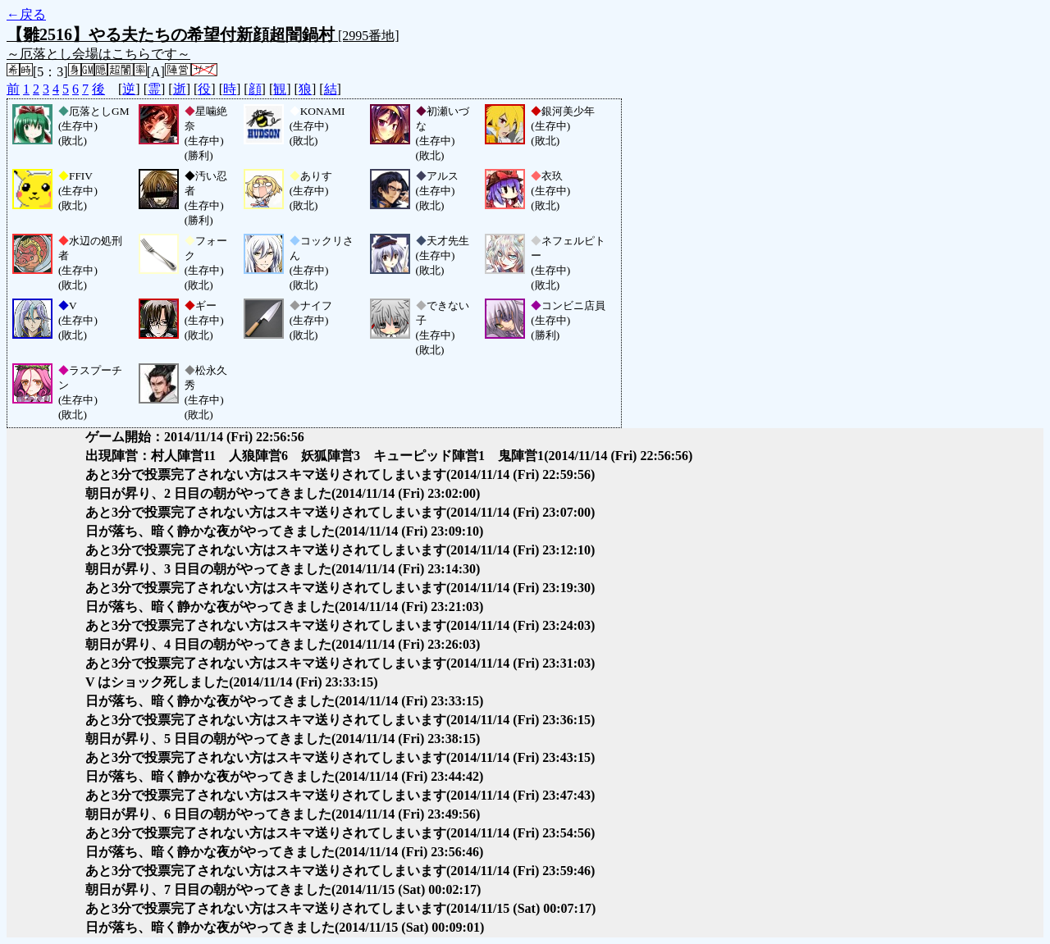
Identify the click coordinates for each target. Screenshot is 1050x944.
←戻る (26, 14)
